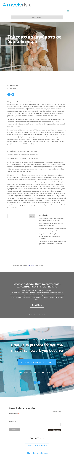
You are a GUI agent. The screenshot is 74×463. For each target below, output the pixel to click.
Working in (12, 421)
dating (42, 292)
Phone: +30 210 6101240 (37, 446)
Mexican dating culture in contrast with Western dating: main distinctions (37, 287)
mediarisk (14, 85)
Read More (37, 307)
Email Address (14, 414)
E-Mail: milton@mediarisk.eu (37, 453)
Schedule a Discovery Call (37, 362)
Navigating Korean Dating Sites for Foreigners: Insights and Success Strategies (49, 236)
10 (44, 314)
